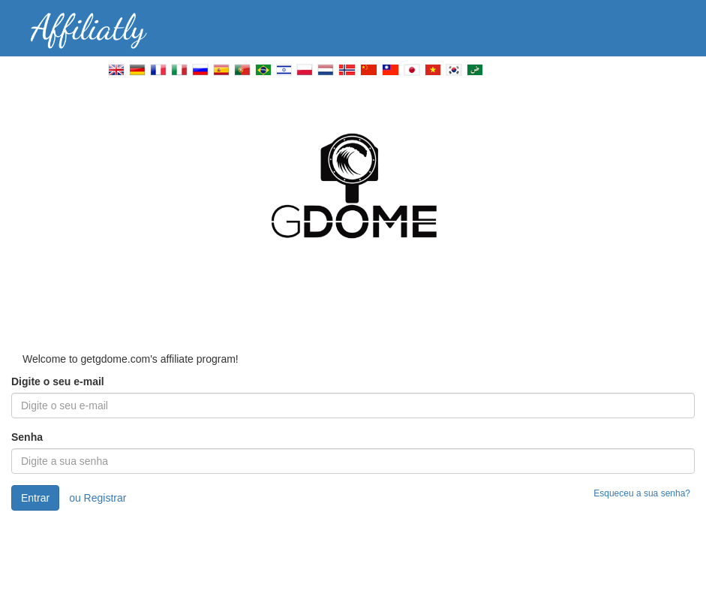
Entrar (35, 498)
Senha (27, 437)
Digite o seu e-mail (57, 381)
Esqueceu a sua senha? (641, 493)
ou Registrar (97, 498)
